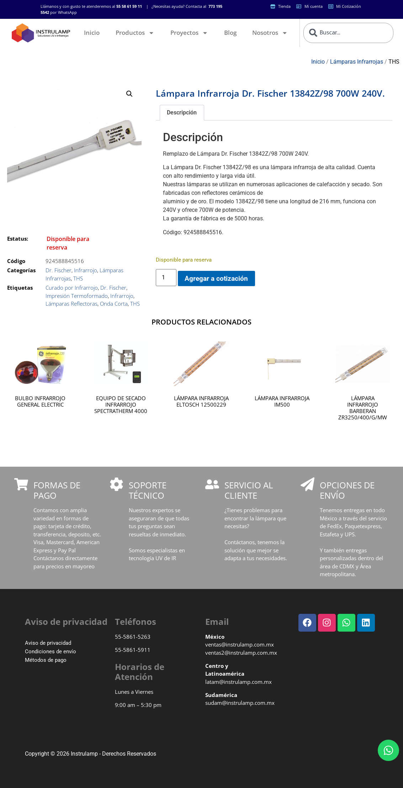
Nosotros (270, 32)
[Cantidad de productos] (166, 277)
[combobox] (348, 33)
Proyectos (189, 32)
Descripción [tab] (182, 112)
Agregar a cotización (216, 278)
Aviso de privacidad (48, 643)
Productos (135, 32)
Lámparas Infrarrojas (356, 61)
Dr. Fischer (58, 270)
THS (393, 61)
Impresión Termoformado (77, 295)
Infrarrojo (85, 270)
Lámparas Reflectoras (71, 303)
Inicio (92, 32)
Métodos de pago (46, 660)
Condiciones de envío (50, 651)
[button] (129, 93)
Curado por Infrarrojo (72, 287)
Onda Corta (114, 303)
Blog (230, 32)
